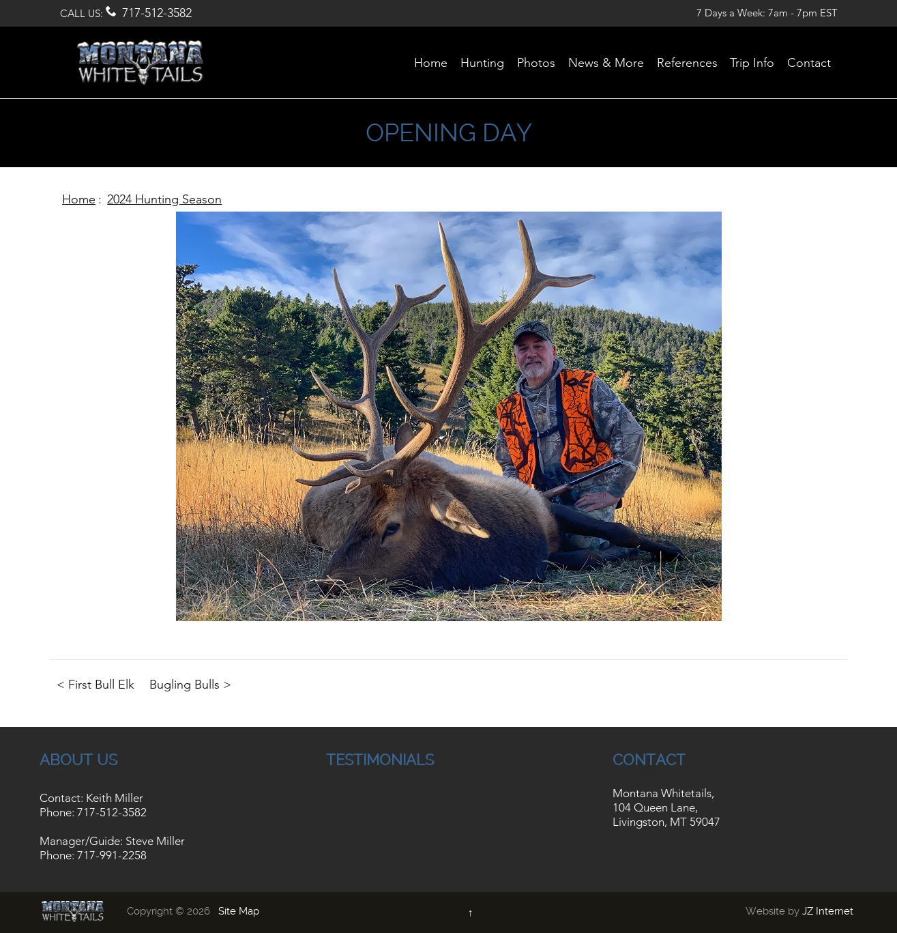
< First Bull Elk (95, 684)
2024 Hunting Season (164, 199)
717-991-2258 (112, 855)
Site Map (238, 911)
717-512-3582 (157, 12)
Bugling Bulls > (190, 684)
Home (78, 199)
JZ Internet (827, 911)
